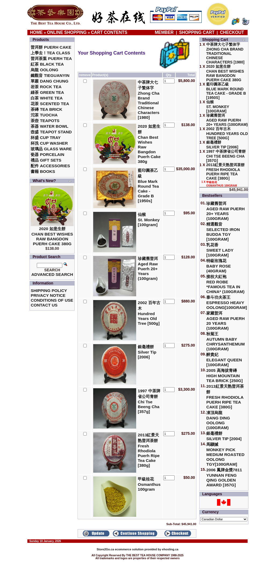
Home (36, 32)
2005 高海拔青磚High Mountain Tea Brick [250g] (224, 375)
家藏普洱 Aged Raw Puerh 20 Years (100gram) (225, 320)
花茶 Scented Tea (50, 103)
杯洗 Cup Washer (49, 143)
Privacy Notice (48, 295)
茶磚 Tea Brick (46, 109)
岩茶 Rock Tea (46, 86)
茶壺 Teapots (45, 120)
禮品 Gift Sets (46, 160)
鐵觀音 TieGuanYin (50, 75)
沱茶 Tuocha (44, 115)
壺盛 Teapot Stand (51, 132)
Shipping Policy (49, 290)
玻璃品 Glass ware (51, 149)
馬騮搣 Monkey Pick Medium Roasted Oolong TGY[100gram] (225, 454)
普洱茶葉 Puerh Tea (51, 58)
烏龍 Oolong (44, 69)
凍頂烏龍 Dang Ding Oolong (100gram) (218, 420)
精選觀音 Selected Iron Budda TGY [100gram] (223, 231)
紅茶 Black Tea (47, 64)
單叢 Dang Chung (49, 81)
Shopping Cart (197, 32)
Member (165, 32)
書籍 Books (43, 171)
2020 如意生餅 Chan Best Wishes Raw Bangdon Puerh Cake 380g (52, 236)
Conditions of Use (52, 300)
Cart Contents (109, 32)
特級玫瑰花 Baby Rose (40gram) (218, 265)
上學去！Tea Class (50, 53)
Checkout (232, 32)
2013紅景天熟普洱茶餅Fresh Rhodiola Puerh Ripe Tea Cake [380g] (225, 396)
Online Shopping (67, 32)
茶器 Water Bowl (49, 126)
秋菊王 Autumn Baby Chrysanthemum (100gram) (225, 341)
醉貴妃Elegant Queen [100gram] (224, 359)
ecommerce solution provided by (129, 549)
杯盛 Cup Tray (45, 137)
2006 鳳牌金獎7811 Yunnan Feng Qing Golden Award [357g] (224, 477)
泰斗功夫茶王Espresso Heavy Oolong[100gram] (226, 302)
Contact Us (44, 305)
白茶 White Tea (47, 98)
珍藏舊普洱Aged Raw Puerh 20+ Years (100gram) (225, 211)
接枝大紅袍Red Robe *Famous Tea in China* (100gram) (225, 284)
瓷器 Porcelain (47, 154)
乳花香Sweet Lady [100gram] (219, 250)
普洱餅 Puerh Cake (51, 47)
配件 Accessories (50, 165)
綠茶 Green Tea (47, 92)
